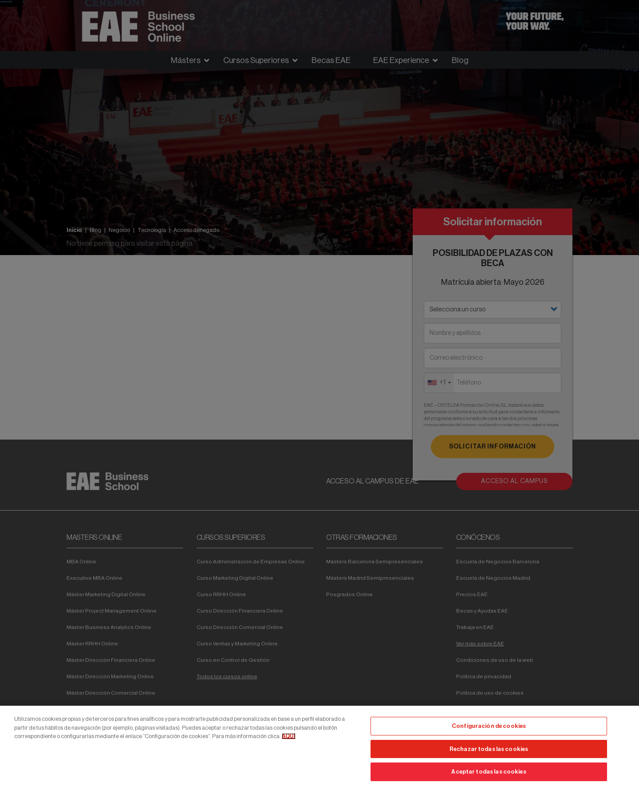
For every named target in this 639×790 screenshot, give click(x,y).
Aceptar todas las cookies (488, 771)
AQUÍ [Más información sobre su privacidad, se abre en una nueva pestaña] (289, 736)
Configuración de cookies (489, 726)
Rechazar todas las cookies (489, 749)
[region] (319, 748)
